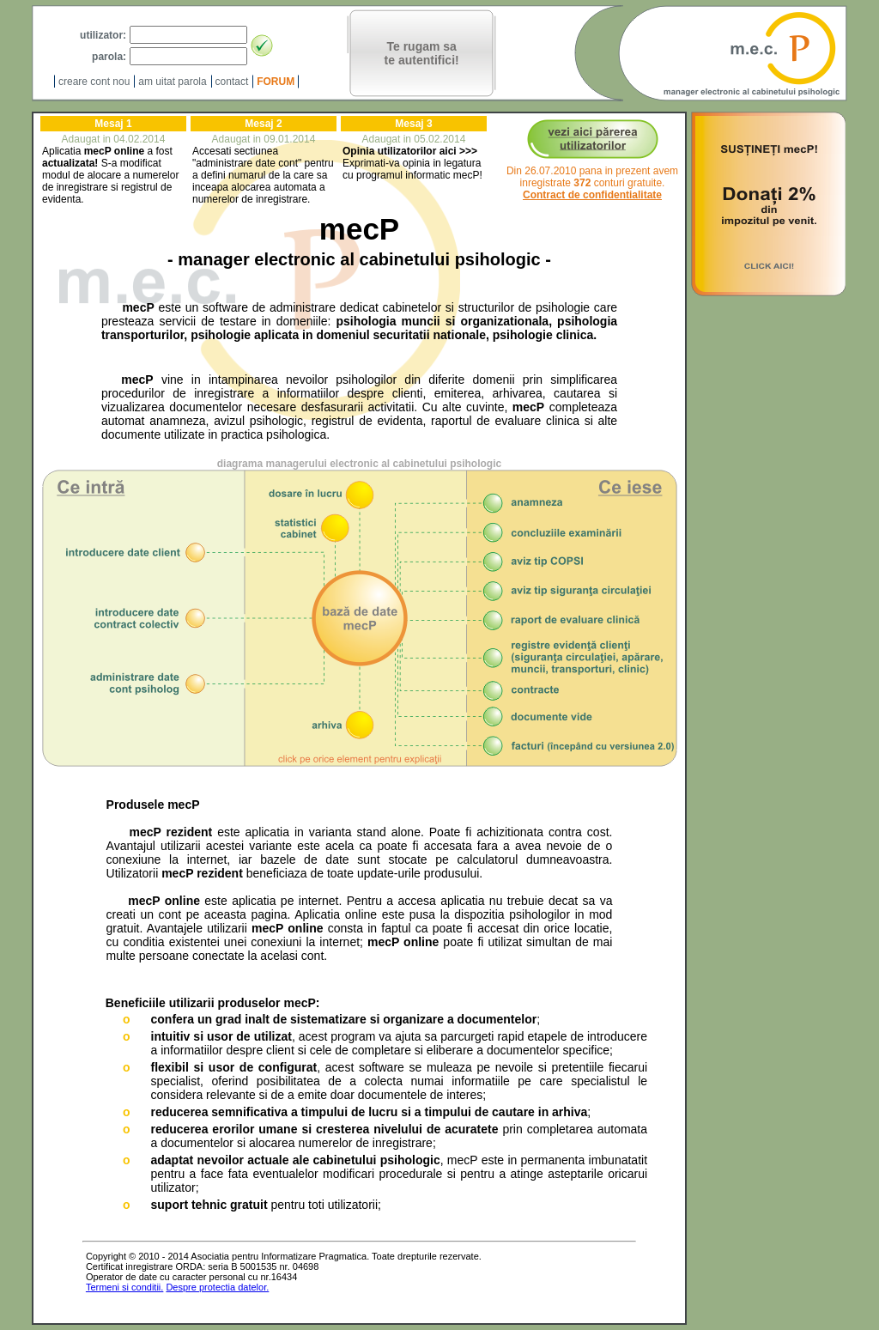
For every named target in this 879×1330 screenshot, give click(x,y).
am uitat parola (172, 82)
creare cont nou (94, 82)
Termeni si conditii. (124, 1287)
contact (232, 82)
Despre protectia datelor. (217, 1287)
